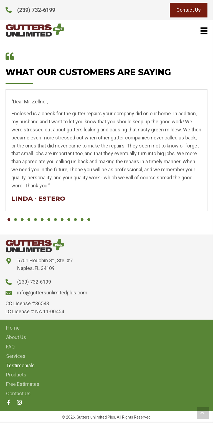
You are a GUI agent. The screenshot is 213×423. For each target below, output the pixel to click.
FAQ (10, 347)
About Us (16, 337)
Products (16, 375)
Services (16, 356)
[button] (9, 219)
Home (13, 328)
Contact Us (18, 393)
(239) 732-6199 (36, 10)
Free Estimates (22, 384)
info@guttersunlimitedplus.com (52, 292)
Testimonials (20, 365)
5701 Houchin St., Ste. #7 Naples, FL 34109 (45, 264)
